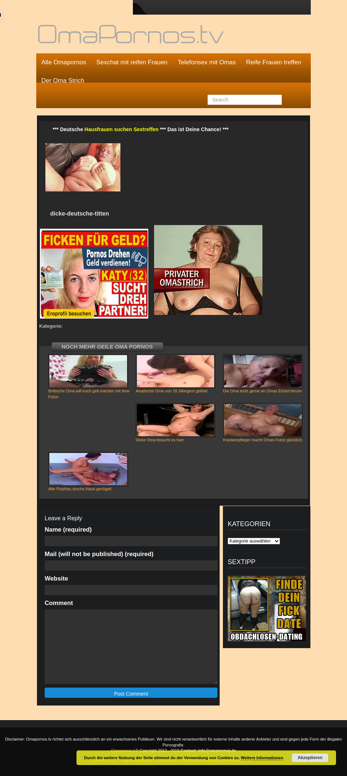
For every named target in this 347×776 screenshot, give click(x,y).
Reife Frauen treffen (273, 62)
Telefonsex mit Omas (207, 62)
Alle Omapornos (63, 62)
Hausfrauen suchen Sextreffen (121, 129)
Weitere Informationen (262, 758)
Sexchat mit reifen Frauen (132, 62)
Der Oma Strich (62, 80)
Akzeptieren (310, 757)
